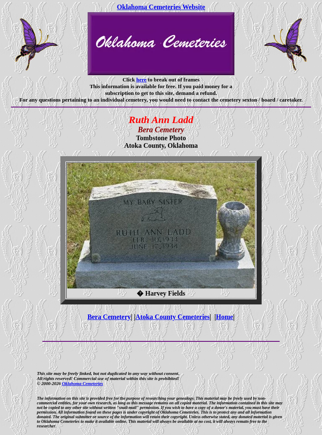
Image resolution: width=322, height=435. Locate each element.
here (141, 79)
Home (224, 316)
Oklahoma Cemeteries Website (161, 6)
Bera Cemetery (109, 316)
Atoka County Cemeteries (172, 316)
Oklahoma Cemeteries (82, 383)
